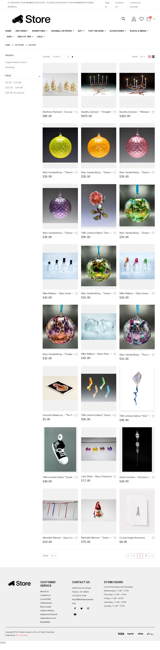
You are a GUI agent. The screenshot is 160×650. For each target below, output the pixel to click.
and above (14, 93)
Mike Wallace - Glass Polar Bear (97, 356)
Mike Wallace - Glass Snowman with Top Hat (59, 295)
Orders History (47, 616)
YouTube (75, 619)
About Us (44, 597)
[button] (76, 112)
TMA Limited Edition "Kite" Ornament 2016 (136, 419)
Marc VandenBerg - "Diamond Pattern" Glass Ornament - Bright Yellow (59, 173)
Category (19, 45)
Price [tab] (22, 76)
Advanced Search (48, 620)
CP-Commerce (21, 640)
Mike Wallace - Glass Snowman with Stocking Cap (136, 295)
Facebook (75, 613)
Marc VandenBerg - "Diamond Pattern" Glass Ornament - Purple (59, 234)
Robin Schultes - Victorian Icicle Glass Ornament (136, 481)
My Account (45, 612)
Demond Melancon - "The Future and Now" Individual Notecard (59, 418)
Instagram (88, 613)
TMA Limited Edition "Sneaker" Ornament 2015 (59, 481)
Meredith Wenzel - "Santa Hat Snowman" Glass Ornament (97, 542)
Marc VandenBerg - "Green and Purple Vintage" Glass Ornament (97, 295)
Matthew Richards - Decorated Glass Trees (59, 112)
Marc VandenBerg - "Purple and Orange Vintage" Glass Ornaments (59, 356)
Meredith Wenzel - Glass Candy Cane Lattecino (59, 542)
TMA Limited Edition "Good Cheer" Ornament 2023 (97, 418)
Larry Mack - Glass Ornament (97, 480)
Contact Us (119, 5)
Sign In (107, 5)
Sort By (46, 57)
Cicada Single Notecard (132, 542)
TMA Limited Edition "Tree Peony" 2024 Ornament (97, 234)
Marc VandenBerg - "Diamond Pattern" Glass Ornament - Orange (97, 173)
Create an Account (135, 5)
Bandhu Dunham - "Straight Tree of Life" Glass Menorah (97, 112)
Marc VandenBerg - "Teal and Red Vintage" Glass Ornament (136, 357)
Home (7, 45)
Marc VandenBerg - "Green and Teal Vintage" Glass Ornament (136, 234)
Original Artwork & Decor (16, 62)
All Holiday (10, 67)
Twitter (81, 613)
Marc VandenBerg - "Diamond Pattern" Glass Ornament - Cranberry (136, 173)
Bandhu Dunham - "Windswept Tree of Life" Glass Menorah (136, 112)
